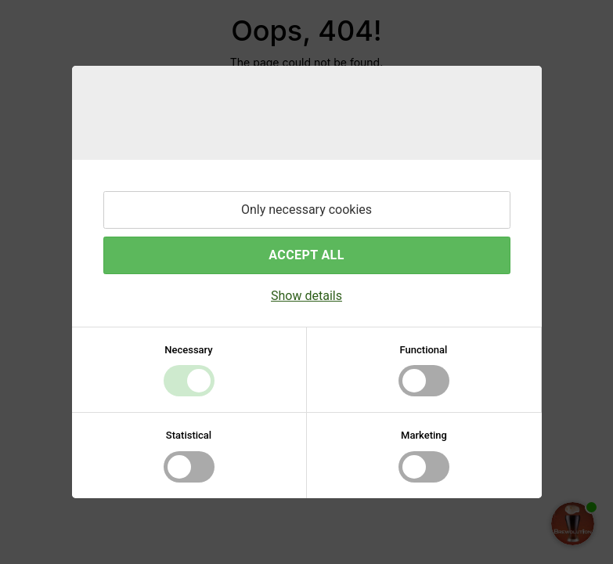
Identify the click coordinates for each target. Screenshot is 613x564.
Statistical (188, 435)
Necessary (188, 350)
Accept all (306, 255)
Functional (424, 350)
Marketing (424, 435)
